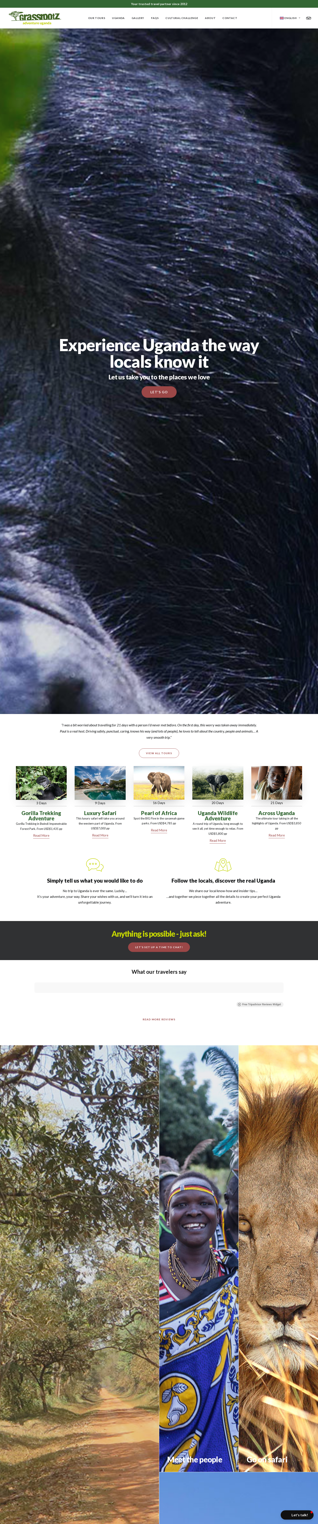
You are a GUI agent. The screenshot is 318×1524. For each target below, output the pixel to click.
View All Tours (159, 753)
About (210, 18)
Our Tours (96, 18)
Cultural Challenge (181, 18)
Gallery (138, 18)
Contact (229, 18)
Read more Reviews (159, 978)
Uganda (118, 18)
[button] (297, 1515)
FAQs (155, 18)
